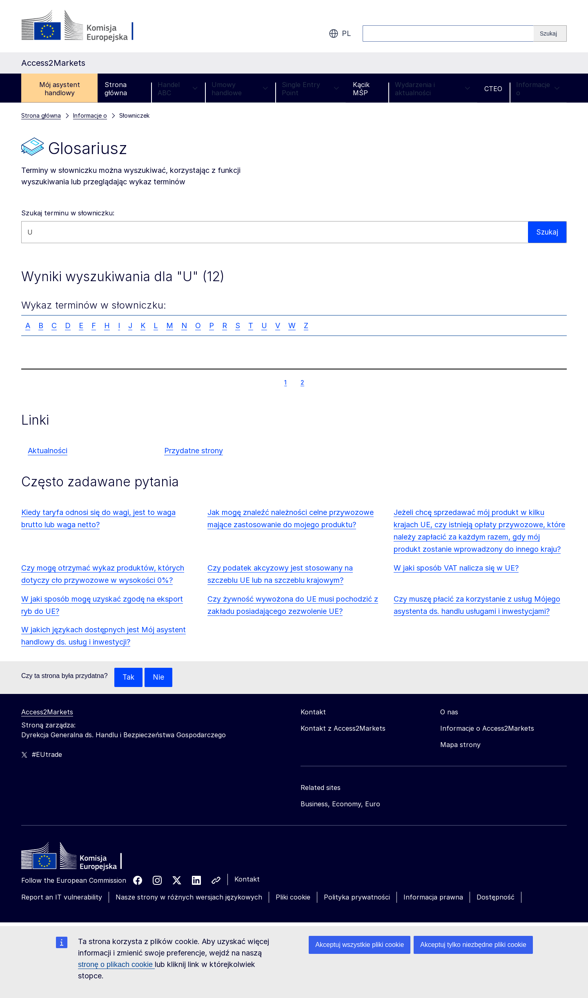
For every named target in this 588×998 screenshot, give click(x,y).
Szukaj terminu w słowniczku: (67, 213)
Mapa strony (460, 745)
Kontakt (247, 879)
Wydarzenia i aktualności (432, 89)
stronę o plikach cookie (116, 964)
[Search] (550, 33)
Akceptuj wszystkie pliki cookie (359, 944)
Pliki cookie (293, 897)
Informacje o (538, 89)
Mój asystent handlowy (59, 89)
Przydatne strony (193, 450)
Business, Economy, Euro (340, 804)
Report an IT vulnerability (61, 897)
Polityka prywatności (357, 897)
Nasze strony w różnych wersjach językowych (189, 897)
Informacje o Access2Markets (487, 729)
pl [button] (340, 33)
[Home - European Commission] (80, 858)
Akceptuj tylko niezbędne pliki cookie (473, 944)
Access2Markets (47, 712)
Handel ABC (178, 89)
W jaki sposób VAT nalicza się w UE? (456, 568)
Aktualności (47, 450)
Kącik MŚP (361, 89)
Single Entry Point (310, 89)
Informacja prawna (433, 897)
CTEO (493, 89)
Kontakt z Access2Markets (343, 729)
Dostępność (495, 897)
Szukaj (546, 232)
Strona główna (116, 89)
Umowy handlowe (240, 89)
